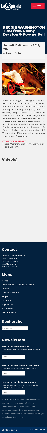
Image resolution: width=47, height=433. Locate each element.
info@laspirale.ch (9, 264)
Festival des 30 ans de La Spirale (18, 285)
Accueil (5, 281)
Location (6, 300)
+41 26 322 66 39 (9, 267)
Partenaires (7, 308)
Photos (5, 289)
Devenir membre (10, 292)
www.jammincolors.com (14, 141)
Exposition (7, 304)
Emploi (5, 296)
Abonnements (9, 312)
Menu (37, 6)
